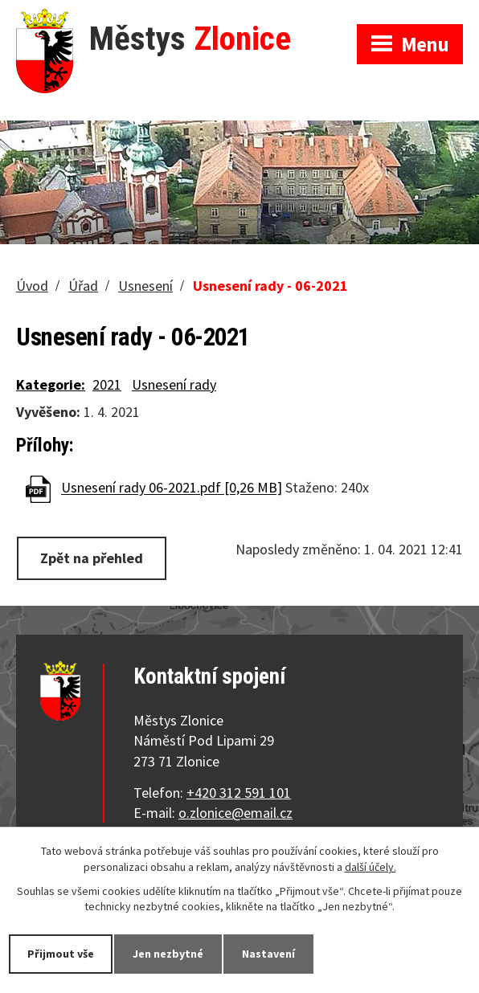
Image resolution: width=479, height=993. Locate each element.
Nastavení (268, 953)
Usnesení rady (174, 384)
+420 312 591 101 (238, 792)
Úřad (83, 285)
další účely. (370, 867)
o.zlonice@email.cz (235, 812)
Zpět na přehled (91, 558)
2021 (106, 384)
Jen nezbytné (168, 953)
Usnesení (145, 285)
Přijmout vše (60, 953)
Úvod (32, 285)
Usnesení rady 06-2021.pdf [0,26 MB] (171, 488)
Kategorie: (50, 384)
